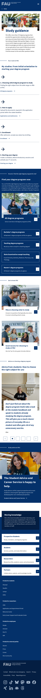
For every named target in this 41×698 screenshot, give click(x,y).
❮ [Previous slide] (5, 438)
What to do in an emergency (17, 672)
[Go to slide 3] (23, 438)
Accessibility (6, 675)
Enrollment (3, 138)
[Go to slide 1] (12, 438)
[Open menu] (38, 4)
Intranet (5, 629)
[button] (20, 233)
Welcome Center (7, 612)
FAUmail (5, 585)
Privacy (34, 672)
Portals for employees (9, 621)
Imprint (28, 672)
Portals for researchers (9, 601)
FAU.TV (5, 632)
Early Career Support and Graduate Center (15, 615)
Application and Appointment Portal (13, 608)
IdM (4, 635)
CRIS (4, 605)
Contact (5, 672)
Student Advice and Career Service (14, 498)
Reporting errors (21, 675)
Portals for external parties (11, 642)
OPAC (4, 595)
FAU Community (7, 656)
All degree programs (6, 91)
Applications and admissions (9, 116)
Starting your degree (6, 163)
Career (5, 652)
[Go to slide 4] (29, 438)
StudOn (5, 588)
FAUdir (5, 625)
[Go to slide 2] (18, 438)
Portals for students (8, 581)
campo (5, 592)
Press (4, 649)
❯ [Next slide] (35, 438)
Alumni (5, 646)
